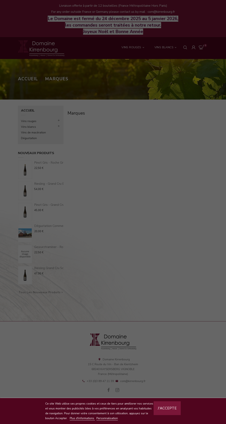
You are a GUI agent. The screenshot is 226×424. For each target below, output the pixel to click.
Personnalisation (107, 418)
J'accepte (167, 408)
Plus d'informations (82, 418)
